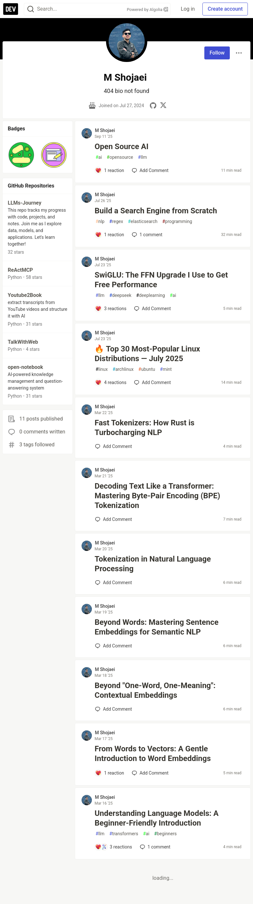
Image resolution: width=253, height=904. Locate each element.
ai (98, 157)
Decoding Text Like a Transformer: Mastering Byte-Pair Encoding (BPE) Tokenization (157, 496)
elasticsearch (143, 221)
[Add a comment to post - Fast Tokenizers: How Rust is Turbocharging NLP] (113, 446)
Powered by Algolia (147, 9)
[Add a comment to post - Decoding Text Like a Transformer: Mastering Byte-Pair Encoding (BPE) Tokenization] (113, 519)
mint (166, 369)
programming (177, 221)
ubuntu (146, 369)
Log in (188, 9)
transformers (123, 833)
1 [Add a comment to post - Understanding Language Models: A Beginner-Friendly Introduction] (154, 847)
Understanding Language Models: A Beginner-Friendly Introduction (156, 818)
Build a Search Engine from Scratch (155, 210)
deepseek (120, 295)
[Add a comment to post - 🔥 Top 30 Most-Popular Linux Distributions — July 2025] (110, 382)
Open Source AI (121, 146)
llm (142, 157)
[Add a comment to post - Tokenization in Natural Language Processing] (113, 582)
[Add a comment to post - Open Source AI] (109, 170)
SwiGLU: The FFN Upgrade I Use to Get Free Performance (161, 279)
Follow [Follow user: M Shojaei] (217, 53)
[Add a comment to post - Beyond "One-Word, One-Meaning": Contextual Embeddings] (113, 709)
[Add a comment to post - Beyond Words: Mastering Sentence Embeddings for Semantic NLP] (113, 646)
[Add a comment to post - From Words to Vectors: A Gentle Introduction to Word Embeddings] (109, 773)
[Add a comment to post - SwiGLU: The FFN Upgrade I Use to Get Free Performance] (110, 308)
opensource (120, 157)
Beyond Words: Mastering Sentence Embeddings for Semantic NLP (156, 627)
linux (101, 369)
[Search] (30, 9)
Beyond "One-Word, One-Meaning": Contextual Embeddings (154, 690)
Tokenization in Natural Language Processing (152, 563)
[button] (21, 155)
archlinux (122, 369)
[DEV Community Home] (11, 9)
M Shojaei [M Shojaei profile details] (105, 130)
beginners (165, 833)
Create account (225, 9)
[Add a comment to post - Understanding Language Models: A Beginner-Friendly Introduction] (113, 847)
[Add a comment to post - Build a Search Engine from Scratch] (109, 234)
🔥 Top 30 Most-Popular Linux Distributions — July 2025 (147, 353)
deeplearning (150, 295)
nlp (99, 221)
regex (116, 221)
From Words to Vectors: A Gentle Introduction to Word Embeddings (152, 753)
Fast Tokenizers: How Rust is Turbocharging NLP (144, 427)
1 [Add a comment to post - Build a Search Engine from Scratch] (146, 235)
